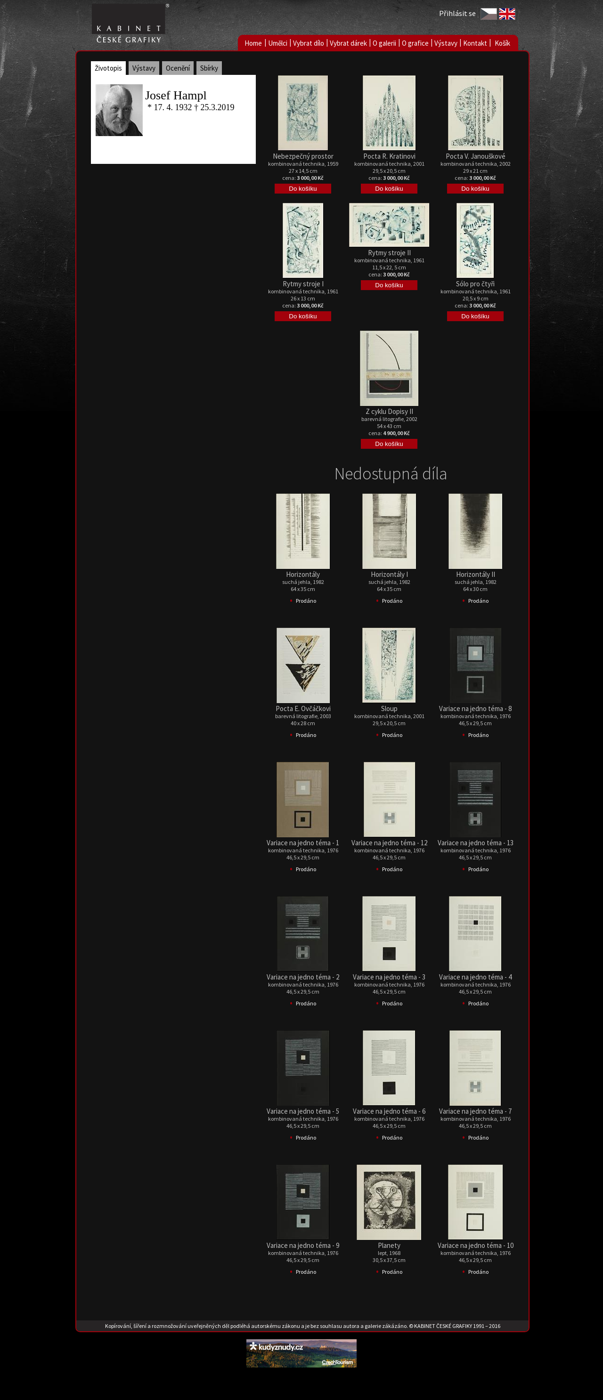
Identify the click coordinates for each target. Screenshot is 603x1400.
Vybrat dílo (308, 43)
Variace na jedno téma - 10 (475, 1245)
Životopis (108, 68)
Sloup (389, 708)
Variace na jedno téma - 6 (389, 1111)
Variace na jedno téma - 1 (303, 842)
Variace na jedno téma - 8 (475, 708)
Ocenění (178, 68)
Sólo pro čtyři (475, 283)
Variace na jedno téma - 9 (303, 1245)
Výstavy (445, 43)
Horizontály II (475, 574)
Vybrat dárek (348, 43)
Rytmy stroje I (303, 283)
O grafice (415, 43)
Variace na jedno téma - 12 (389, 842)
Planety (389, 1245)
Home (253, 43)
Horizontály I (389, 574)
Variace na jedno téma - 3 (389, 976)
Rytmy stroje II (389, 252)
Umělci (277, 43)
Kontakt (475, 43)
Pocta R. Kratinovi (389, 156)
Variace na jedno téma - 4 (475, 976)
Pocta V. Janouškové (475, 156)
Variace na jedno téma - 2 (303, 976)
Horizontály (303, 574)
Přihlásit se (457, 13)
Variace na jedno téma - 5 (303, 1111)
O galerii (384, 43)
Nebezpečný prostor (303, 156)
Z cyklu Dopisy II (389, 411)
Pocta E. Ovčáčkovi (303, 708)
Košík (502, 43)
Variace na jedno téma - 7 (475, 1111)
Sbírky (209, 68)
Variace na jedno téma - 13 (475, 842)
